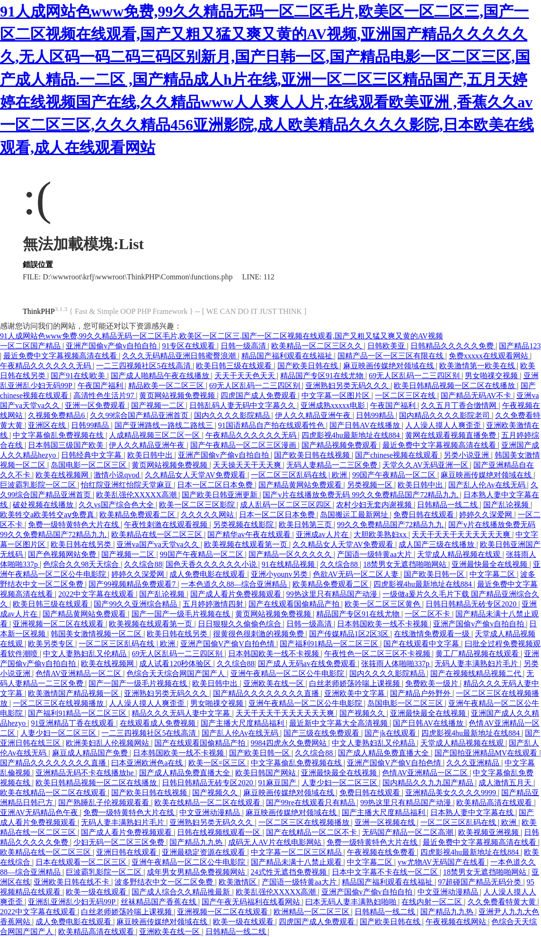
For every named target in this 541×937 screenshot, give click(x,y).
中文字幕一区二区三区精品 (297, 852)
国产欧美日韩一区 (435, 574)
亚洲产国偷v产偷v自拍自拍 (112, 346)
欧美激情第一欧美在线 (478, 366)
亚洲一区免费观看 (96, 405)
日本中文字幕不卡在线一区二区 (386, 872)
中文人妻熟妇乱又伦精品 (85, 654)
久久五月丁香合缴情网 (459, 405)
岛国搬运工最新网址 (355, 515)
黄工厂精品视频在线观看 (478, 654)
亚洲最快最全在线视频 (490, 564)
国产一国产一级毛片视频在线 (182, 614)
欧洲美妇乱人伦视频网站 (108, 743)
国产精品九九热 (196, 842)
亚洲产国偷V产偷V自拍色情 (228, 644)
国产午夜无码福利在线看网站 (252, 902)
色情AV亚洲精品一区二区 (79, 673)
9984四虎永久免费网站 (289, 743)
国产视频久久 (363, 713)
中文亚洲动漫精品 (210, 812)
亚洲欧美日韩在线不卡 (72, 882)
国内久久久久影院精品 (233, 415)
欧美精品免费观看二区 (138, 515)
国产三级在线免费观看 (322, 733)
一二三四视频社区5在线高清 (144, 366)
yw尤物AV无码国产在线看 (442, 862)
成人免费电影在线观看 (208, 574)
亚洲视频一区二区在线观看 (59, 624)
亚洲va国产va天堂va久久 (158, 544)
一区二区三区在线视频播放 (59, 703)
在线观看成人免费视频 (158, 723)
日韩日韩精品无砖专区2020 (472, 604)
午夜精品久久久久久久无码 (46, 366)
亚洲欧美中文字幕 (355, 693)
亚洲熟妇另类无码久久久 (347, 386)
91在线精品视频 (289, 564)
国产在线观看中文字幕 (422, 644)
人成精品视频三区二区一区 (155, 435)
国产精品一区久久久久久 (291, 554)
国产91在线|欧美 (79, 376)
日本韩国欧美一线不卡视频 (383, 624)
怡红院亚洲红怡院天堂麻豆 (127, 485)
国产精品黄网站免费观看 (301, 485)
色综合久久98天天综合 (82, 564)
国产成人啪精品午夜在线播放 (161, 376)
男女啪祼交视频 (492, 376)
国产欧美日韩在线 (308, 366)
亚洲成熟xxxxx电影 (334, 405)
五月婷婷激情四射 (214, 604)
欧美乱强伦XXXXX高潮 (137, 495)
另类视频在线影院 (244, 525)
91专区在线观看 (189, 346)
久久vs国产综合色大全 (117, 505)
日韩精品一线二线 (448, 505)
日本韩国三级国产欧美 (67, 445)
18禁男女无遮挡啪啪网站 (405, 564)
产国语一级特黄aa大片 (375, 554)
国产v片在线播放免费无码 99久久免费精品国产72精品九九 (361, 495)
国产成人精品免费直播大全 (384, 753)
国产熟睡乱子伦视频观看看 (104, 802)
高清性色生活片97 (104, 395)
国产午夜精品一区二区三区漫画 (244, 445)
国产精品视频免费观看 (340, 445)
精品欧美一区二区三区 (167, 386)
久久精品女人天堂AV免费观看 (196, 475)
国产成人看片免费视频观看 (236, 594)
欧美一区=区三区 (218, 763)
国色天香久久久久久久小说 (212, 564)
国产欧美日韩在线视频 (313, 455)
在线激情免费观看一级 (432, 634)
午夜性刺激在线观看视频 (166, 525)
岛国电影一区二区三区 (89, 465)
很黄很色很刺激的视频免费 (259, 634)
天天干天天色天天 (245, 376)
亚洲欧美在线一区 (274, 683)
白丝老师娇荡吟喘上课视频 (355, 683)
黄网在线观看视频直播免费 (451, 435)
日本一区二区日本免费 (216, 485)
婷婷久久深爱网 (486, 515)
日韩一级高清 (244, 346)
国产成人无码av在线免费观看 (308, 663)
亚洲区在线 (48, 425)
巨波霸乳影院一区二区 (39, 485)
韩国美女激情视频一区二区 (97, 634)
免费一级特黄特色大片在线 (74, 525)
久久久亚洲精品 (473, 763)
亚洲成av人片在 (323, 534)
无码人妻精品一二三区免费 (332, 465)
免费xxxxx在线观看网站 (489, 356)
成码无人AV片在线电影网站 (275, 842)
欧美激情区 (238, 882)
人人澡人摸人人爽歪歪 (444, 425)
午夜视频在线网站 (457, 922)
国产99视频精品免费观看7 (133, 584)
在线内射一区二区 (432, 902)
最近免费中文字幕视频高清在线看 (61, 356)
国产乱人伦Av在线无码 (487, 485)
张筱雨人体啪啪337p (396, 663)
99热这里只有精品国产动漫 (332, 594)
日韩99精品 (376, 415)
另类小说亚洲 (467, 455)
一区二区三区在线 (406, 395)
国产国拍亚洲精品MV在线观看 (487, 753)
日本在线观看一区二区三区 (81, 862)
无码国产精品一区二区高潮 (408, 832)
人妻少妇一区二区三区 (59, 733)
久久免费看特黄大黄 (503, 902)
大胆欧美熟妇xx (381, 534)
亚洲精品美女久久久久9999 (451, 793)
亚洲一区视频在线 (386, 822)
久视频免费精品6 (57, 415)
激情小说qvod (117, 475)
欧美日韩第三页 (306, 525)
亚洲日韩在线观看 (127, 852)
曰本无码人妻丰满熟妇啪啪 (351, 902)
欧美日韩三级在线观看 (235, 366)
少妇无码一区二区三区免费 (119, 842)
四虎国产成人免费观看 (259, 395)
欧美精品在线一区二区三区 (157, 534)
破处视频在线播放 (44, 505)
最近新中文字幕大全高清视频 (339, 723)
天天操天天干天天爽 (248, 465)
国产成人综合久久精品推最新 (182, 892)
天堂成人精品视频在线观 (459, 554)
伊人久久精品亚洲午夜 (314, 415)
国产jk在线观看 (390, 733)
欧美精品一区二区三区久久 (317, 346)
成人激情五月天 (506, 783)
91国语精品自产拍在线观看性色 (272, 425)
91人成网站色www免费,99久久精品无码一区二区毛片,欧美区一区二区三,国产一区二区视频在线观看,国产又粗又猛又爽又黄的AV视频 (221, 336)
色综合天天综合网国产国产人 (176, 673)
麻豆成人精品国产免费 (91, 753)
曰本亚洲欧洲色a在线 (148, 763)
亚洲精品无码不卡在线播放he (85, 773)
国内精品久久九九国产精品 (428, 783)
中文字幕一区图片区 (337, 395)
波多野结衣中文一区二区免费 (165, 882)
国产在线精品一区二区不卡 (312, 832)
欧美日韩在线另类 (82, 544)
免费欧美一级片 (432, 683)
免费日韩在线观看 (424, 515)
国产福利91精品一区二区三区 (330, 644)
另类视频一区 (370, 485)
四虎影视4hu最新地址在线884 (352, 435)
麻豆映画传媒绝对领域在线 (389, 366)
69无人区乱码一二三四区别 (415, 376)
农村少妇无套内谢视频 (375, 505)
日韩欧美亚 (387, 346)
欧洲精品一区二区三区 (312, 912)
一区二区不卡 (428, 614)
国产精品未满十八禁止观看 (297, 862)
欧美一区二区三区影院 (198, 505)
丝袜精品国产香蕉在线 (159, 902)
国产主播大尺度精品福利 (243, 723)
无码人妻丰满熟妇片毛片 (477, 663)
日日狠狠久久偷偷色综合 (240, 624)
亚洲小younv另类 (280, 574)
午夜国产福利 (101, 386)
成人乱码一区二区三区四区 (286, 505)
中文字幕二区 (493, 574)
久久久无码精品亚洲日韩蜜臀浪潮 (180, 356)
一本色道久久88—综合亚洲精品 (235, 584)
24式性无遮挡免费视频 (289, 872)
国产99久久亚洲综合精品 (136, 604)
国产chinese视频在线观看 (397, 455)
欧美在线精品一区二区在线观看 (54, 793)
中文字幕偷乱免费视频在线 (59, 435)
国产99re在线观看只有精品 (311, 802)
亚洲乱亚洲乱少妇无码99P (72, 902)
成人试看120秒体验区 (176, 663)
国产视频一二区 (158, 405)
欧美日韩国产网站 (266, 773)
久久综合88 (143, 564)
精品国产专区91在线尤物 (322, 376)
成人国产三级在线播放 (437, 544)
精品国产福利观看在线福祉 (287, 356)
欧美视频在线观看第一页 (246, 544)
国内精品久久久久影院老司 (445, 415)
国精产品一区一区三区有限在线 (391, 356)
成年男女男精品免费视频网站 (197, 872)
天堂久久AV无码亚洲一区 (426, 465)
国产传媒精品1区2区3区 (349, 634)
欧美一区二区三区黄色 (383, 604)
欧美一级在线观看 (97, 892)
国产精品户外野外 (421, 693)
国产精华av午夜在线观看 (249, 534)
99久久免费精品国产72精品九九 (391, 525)
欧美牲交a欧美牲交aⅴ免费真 (48, 515)
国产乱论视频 (507, 505)
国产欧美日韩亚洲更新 (220, 495)
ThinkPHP (39, 311)
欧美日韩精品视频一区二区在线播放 (455, 386)
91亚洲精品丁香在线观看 (73, 723)
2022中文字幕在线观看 (97, 594)
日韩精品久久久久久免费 (453, 346)
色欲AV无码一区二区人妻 (356, 574)
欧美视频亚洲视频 (489, 832)
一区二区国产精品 (31, 346)
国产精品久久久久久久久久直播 (267, 693)
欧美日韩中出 (151, 455)
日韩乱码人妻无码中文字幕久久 (243, 405)
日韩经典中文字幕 (92, 455)
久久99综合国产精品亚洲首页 (140, 415)
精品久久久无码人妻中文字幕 (182, 713)
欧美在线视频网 (62, 475)
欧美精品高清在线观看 (495, 802)
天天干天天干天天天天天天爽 (462, 534)
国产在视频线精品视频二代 (476, 673)
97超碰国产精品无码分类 (480, 882)
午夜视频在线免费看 (382, 852)
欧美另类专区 (51, 644)
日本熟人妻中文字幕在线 (472, 812)
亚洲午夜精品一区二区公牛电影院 (288, 673)
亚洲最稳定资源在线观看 (204, 852)
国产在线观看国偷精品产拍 (294, 604)
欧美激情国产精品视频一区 (74, 693)
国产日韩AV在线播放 (365, 425)
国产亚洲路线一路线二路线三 (165, 425)
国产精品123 (520, 346)
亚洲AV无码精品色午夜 (40, 812)
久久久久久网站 (208, 515)
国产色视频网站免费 (63, 554)
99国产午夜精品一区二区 (394, 475)
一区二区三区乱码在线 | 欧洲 (300, 475)
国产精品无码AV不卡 (477, 395)
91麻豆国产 (278, 783)
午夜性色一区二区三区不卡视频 (378, 654)
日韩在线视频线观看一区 (219, 832)
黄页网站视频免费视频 (178, 395)
